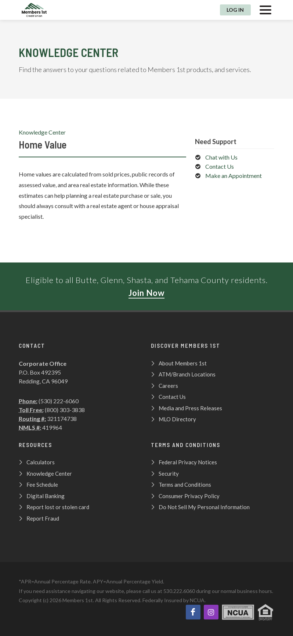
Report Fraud (42, 518)
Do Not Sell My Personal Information (204, 507)
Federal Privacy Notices (188, 462)
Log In (235, 10)
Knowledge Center (42, 132)
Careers (168, 385)
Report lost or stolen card (57, 507)
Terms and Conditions (185, 484)
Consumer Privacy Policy (189, 496)
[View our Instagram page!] (211, 612)
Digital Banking (45, 496)
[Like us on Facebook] (193, 612)
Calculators (40, 462)
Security (169, 473)
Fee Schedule (42, 484)
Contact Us (219, 166)
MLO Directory (177, 419)
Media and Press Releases (190, 408)
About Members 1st (183, 363)
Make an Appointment (233, 175)
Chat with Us (221, 157)
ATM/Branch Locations (187, 374)
